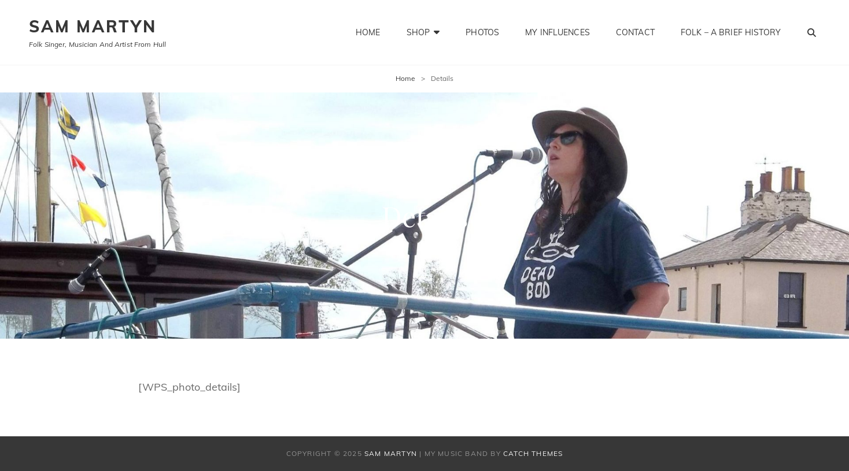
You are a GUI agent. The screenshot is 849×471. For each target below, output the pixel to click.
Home (368, 32)
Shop (418, 32)
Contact (635, 32)
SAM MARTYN (93, 26)
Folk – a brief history (731, 32)
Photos (482, 32)
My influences (557, 32)
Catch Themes (533, 453)
